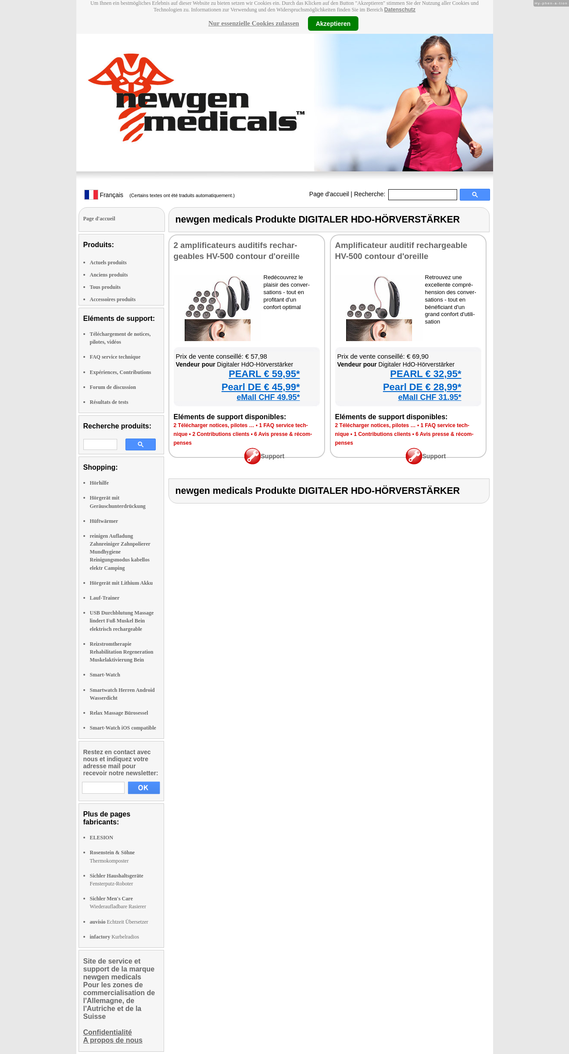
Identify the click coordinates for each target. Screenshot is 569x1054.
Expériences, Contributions (120, 372)
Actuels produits (108, 262)
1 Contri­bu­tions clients (382, 434)
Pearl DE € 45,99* (261, 386)
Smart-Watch (105, 675)
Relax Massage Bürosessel (119, 713)
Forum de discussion (113, 387)
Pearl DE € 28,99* (422, 386)
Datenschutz (399, 10)
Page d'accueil (329, 194)
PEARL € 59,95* (264, 373)
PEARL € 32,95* (425, 373)
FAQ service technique (115, 357)
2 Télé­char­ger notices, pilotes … (214, 425)
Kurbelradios (114, 937)
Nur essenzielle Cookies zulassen (253, 23)
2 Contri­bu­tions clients (220, 434)
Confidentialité (107, 1032)
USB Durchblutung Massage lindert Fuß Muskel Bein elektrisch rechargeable (122, 621)
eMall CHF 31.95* (429, 397)
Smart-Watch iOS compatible (123, 728)
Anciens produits (109, 275)
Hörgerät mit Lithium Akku (121, 583)
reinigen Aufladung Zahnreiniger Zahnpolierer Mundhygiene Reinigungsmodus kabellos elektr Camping (120, 552)
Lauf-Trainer (105, 598)
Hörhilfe (99, 483)
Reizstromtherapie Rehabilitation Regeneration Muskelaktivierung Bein (122, 652)
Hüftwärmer (104, 521)
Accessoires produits (113, 299)
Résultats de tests (109, 402)
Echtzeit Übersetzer (119, 922)
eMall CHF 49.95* (268, 397)
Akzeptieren (333, 23)
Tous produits (105, 287)
